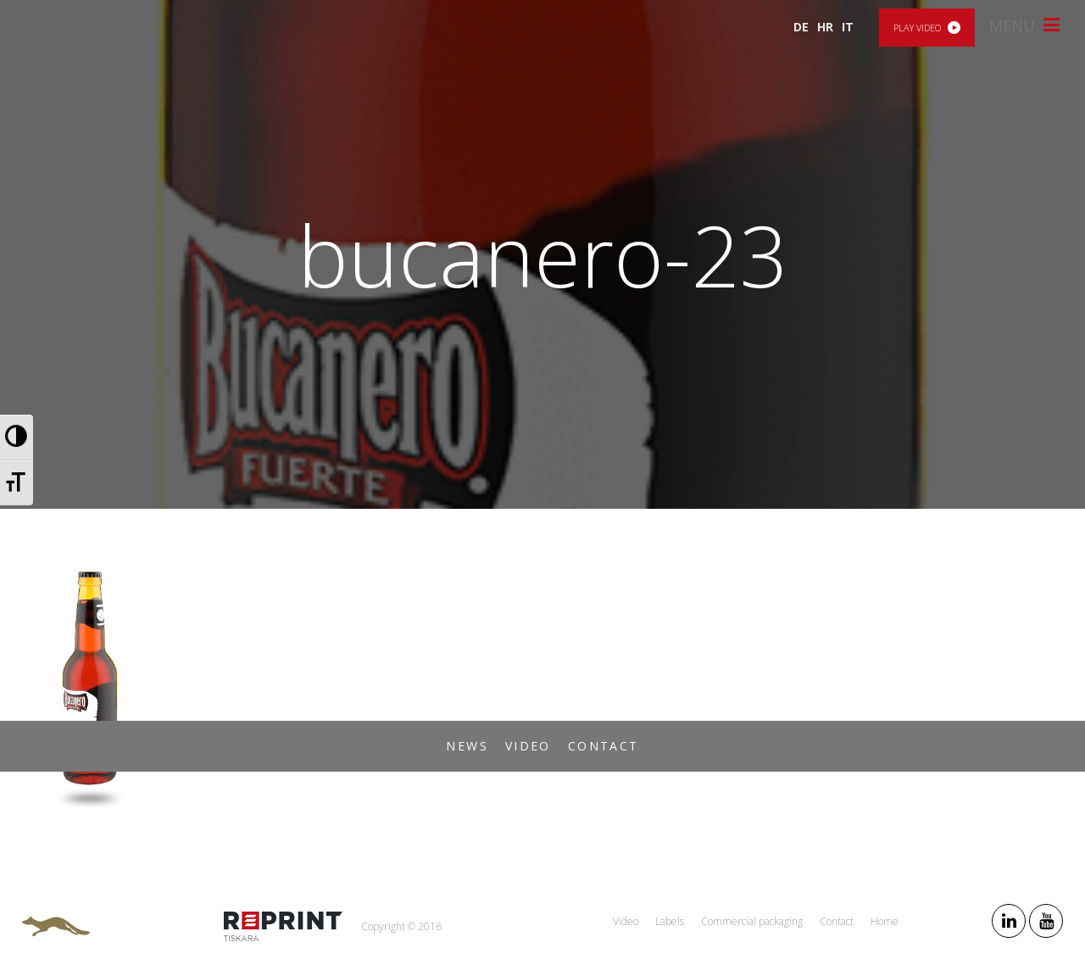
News (467, 746)
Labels (669, 921)
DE (801, 27)
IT (848, 27)
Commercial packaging (752, 921)
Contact (603, 746)
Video (528, 746)
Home (885, 921)
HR (825, 27)
